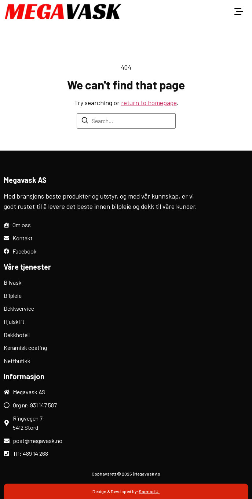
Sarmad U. (149, 491)
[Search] (84, 121)
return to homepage (149, 103)
